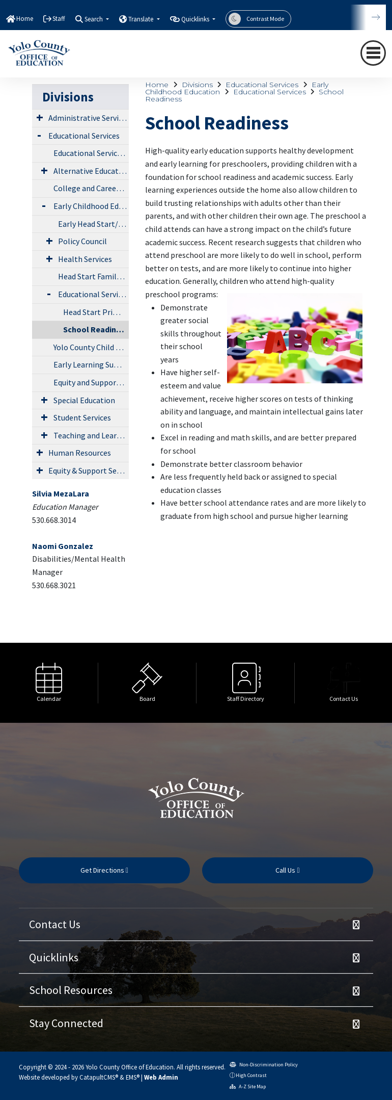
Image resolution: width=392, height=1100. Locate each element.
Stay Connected (66, 1023)
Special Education (84, 400)
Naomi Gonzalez (62, 546)
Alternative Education (91, 171)
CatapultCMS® (98, 1077)
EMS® (132, 1077)
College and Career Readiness (91, 188)
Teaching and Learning (91, 435)
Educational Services (262, 84)
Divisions (197, 84)
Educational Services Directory (91, 153)
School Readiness (96, 329)
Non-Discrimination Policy (264, 1064)
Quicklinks (53, 957)
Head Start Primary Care (96, 312)
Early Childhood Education (91, 206)
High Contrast (251, 1075)
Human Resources (79, 453)
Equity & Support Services (88, 470)
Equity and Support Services (91, 382)
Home (24, 18)
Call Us (287, 870)
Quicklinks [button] (196, 19)
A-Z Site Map (248, 1086)
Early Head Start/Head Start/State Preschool (93, 224)
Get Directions (104, 870)
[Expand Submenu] (39, 117)
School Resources (71, 990)
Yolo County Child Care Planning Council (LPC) (91, 347)
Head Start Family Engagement (93, 276)
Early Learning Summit (91, 364)
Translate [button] (141, 19)
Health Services (85, 259)
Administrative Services (88, 118)
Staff (58, 18)
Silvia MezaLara (60, 493)
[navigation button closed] (373, 53)
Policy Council (82, 241)
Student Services (82, 417)
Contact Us (54, 924)
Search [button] (94, 19)
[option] (49, 683)
